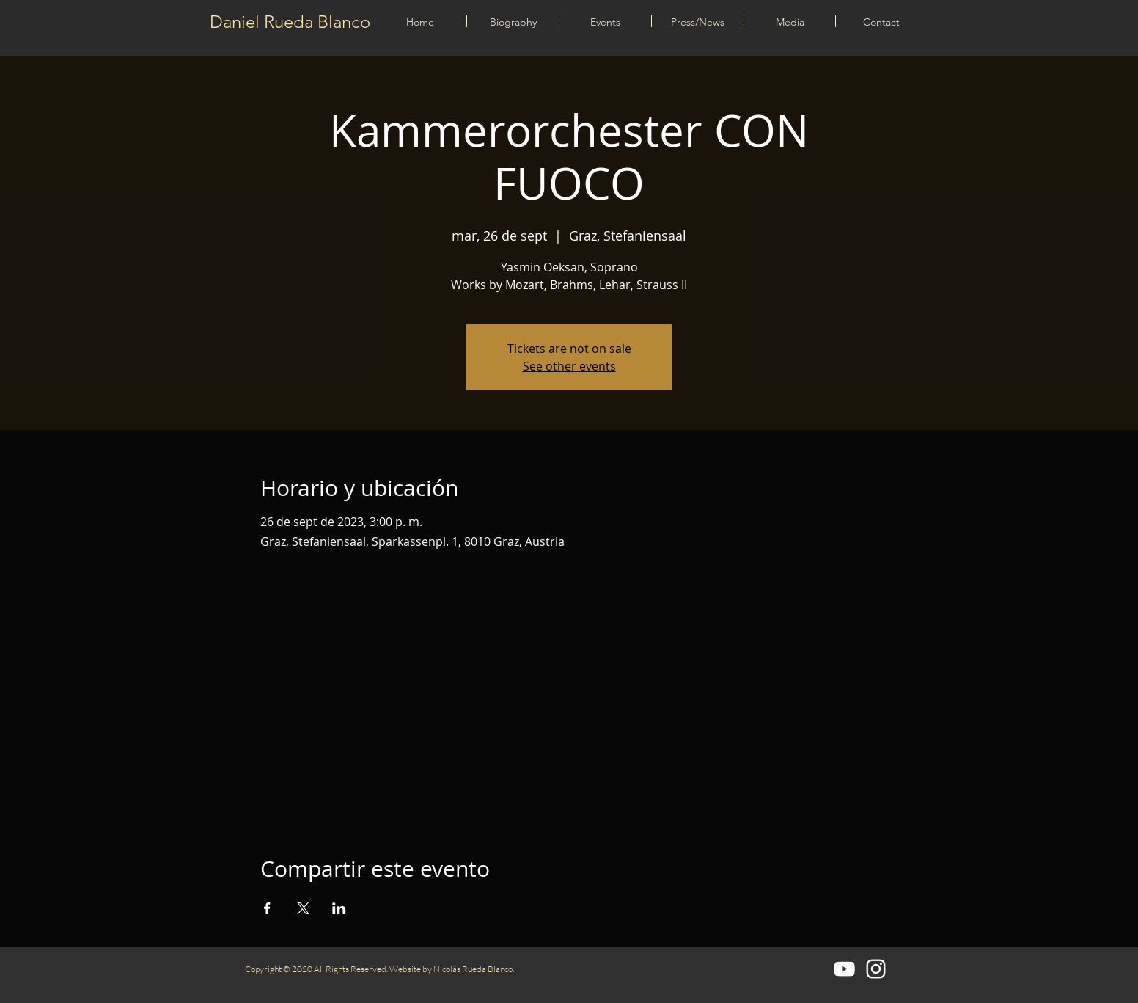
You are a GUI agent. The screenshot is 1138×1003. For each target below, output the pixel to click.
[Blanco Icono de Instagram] (876, 969)
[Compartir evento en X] (303, 908)
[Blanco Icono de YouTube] (844, 969)
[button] (605, 21)
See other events (569, 366)
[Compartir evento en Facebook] (267, 908)
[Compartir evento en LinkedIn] (339, 908)
